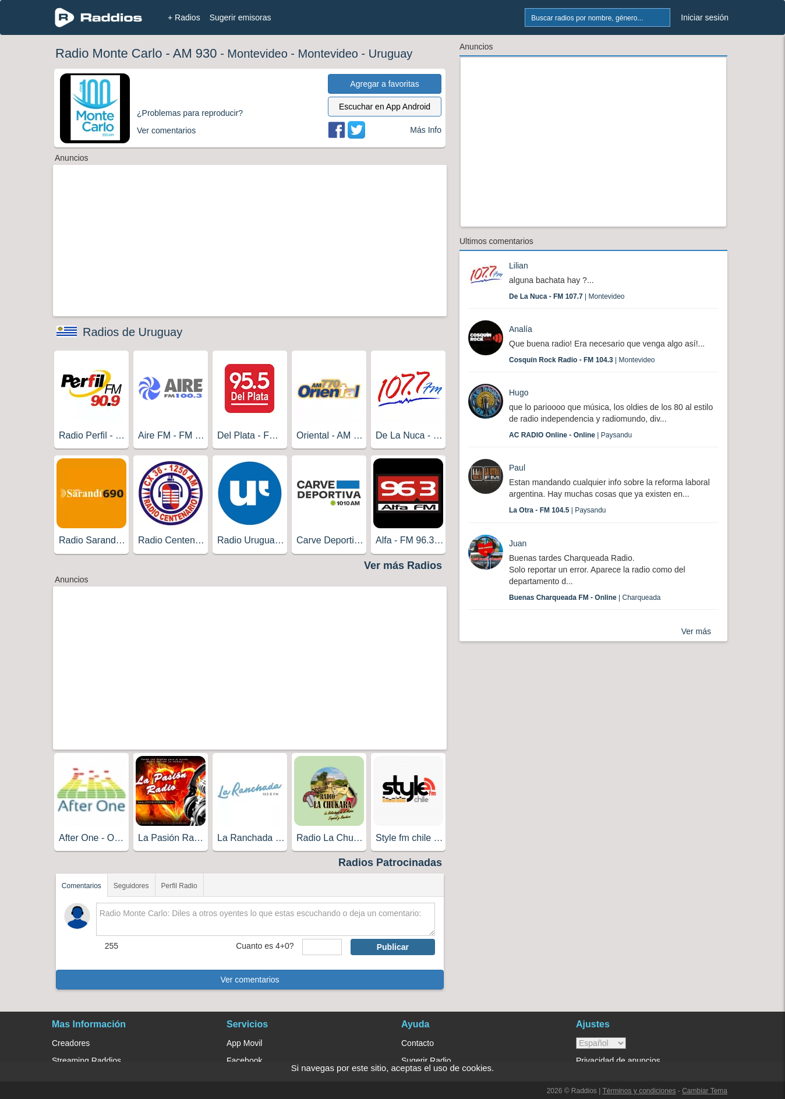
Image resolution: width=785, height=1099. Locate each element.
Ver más (696, 631)
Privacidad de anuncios (618, 1060)
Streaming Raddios (86, 1060)
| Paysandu (570, 435)
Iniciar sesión (705, 17)
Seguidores (131, 886)
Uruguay (391, 53)
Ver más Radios (403, 565)
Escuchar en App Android (384, 106)
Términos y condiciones (639, 1091)
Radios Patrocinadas (390, 862)
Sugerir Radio (426, 1060)
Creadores (71, 1043)
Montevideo (257, 53)
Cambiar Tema (704, 1091)
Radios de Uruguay (132, 332)
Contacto (417, 1043)
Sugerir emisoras (240, 17)
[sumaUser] (321, 947)
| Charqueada (585, 597)
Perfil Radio (179, 886)
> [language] (601, 1043)
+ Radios (184, 17)
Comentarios (81, 886)
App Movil (244, 1043)
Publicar (393, 947)
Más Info (425, 130)
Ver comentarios (249, 979)
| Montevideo (567, 296)
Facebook (244, 1060)
